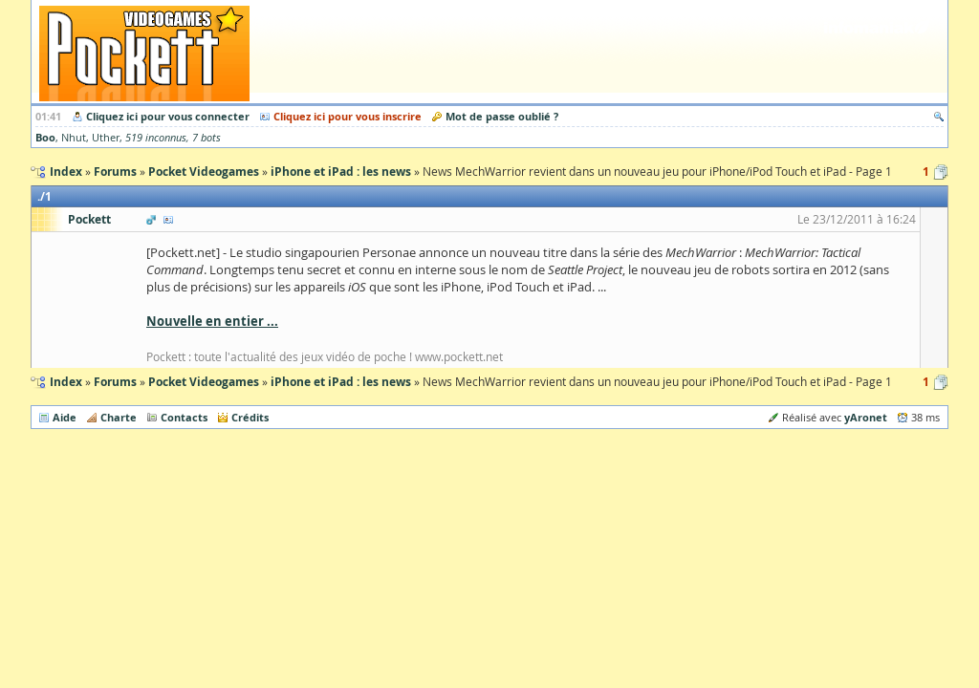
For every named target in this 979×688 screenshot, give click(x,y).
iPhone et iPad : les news (341, 382)
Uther (106, 137)
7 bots (206, 137)
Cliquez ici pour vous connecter (168, 116)
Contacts (184, 417)
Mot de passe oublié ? (502, 116)
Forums (115, 382)
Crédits (250, 417)
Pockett (89, 219)
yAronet (865, 417)
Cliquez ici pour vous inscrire (347, 116)
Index (66, 382)
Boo (45, 137)
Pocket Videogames (203, 382)
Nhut (73, 137)
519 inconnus (155, 137)
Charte (118, 417)
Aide (64, 417)
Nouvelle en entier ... (212, 321)
